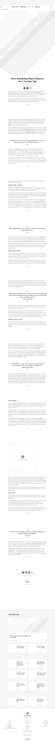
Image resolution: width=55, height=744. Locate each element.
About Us (9, 722)
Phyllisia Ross (30, 313)
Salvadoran (18, 187)
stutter (17, 505)
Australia (45, 726)
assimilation (17, 148)
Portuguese (26, 129)
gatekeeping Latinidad (27, 119)
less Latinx (21, 161)
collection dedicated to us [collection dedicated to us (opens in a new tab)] (37, 421)
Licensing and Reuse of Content (9, 728)
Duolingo (24, 241)
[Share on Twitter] (26, 572)
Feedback (9, 726)
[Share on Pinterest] (27, 88)
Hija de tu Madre (21, 418)
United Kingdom (46, 722)
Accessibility (27, 727)
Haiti (21, 253)
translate (39, 91)
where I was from (11, 100)
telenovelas (10, 94)
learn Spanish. (36, 201)
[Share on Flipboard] (29, 572)
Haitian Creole (21, 129)
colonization (28, 130)
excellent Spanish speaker (26, 91)
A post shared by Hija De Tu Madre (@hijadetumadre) (23, 473)
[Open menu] (1, 6)
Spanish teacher (40, 508)
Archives (27, 728)
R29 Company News (27, 722)
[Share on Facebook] (24, 88)
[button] (49, 7)
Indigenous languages (32, 132)
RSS (27, 729)
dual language (17, 355)
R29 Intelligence (9, 727)
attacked (26, 150)
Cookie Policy (27, 726)
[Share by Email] (30, 88)
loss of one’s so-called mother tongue (35, 151)
